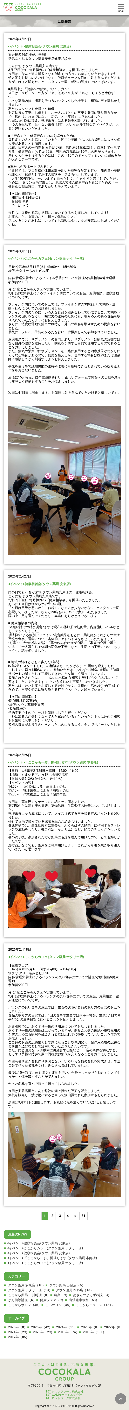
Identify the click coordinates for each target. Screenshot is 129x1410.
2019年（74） (68, 1332)
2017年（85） (18, 1337)
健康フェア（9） (52, 1300)
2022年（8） (113, 1327)
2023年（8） (90, 1327)
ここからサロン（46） (24, 1305)
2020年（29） (43, 1332)
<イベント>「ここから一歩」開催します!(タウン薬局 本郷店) (53, 762)
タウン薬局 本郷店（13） (75, 1290)
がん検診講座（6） (22, 1300)
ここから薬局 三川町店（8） (29, 1295)
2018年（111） (94, 1332)
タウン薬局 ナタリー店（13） (30, 1290)
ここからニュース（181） (95, 1305)
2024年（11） (66, 1327)
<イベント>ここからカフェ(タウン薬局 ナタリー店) (46, 259)
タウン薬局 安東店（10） (27, 1285)
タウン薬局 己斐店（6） (67, 1285)
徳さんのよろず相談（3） (92, 1295)
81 (83, 1216)
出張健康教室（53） (84, 1300)
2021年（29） (18, 1332)
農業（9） (61, 1295)
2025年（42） (41, 1327)
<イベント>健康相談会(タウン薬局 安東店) (39, 46)
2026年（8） (17, 1327)
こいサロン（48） (58, 1305)
